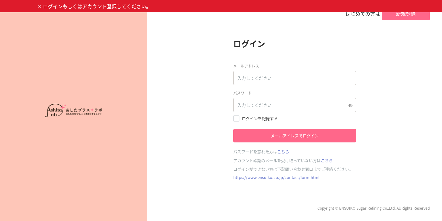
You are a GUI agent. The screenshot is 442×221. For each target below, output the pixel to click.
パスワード (242, 93)
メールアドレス (246, 66)
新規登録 (406, 13)
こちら (283, 151)
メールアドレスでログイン (295, 135)
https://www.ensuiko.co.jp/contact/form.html (276, 177)
